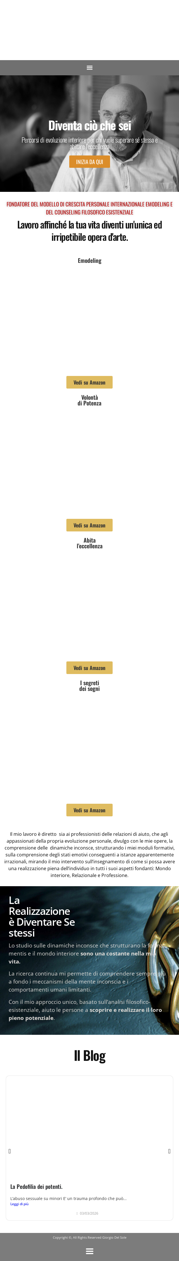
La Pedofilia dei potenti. (36, 1186)
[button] (89, 67)
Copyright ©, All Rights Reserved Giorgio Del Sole (89, 1237)
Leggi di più (19, 1203)
